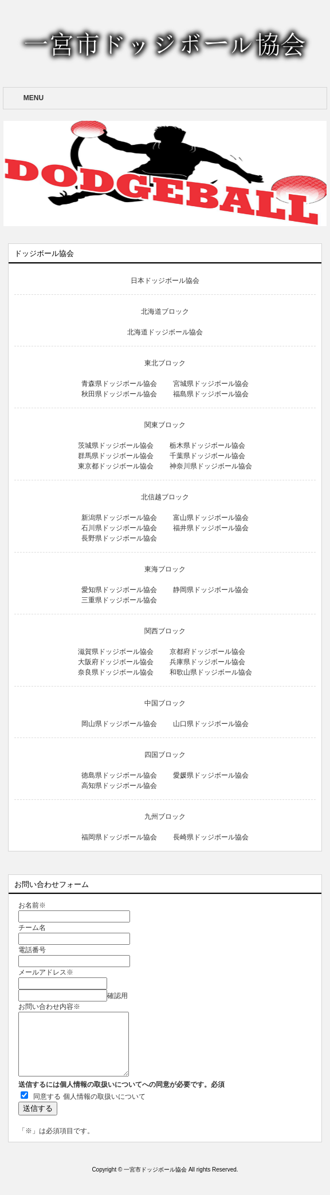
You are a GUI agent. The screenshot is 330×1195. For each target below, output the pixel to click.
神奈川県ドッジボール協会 (211, 466)
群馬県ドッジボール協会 (116, 456)
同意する (47, 1097)
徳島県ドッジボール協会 (119, 775)
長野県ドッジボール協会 (119, 538)
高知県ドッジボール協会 (119, 786)
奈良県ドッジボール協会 (116, 672)
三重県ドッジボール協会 (119, 600)
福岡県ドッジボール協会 (119, 837)
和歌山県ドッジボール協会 (211, 672)
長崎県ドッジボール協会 (211, 837)
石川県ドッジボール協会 (119, 528)
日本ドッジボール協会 (165, 281)
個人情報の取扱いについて (104, 1097)
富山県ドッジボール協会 (211, 518)
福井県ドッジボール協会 (211, 528)
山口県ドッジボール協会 (211, 724)
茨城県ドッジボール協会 (116, 445)
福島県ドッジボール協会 (211, 394)
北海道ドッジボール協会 (165, 332)
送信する (38, 1108)
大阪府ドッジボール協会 (116, 662)
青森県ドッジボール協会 (119, 384)
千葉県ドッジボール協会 (211, 456)
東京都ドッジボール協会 (116, 466)
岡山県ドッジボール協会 (119, 724)
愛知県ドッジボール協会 (119, 590)
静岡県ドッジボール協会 (211, 590)
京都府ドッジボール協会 (211, 652)
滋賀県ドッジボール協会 (116, 652)
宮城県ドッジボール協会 (211, 384)
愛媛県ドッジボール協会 (211, 775)
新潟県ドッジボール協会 (119, 518)
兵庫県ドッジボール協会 (211, 662)
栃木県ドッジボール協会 (211, 445)
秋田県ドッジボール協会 (119, 394)
